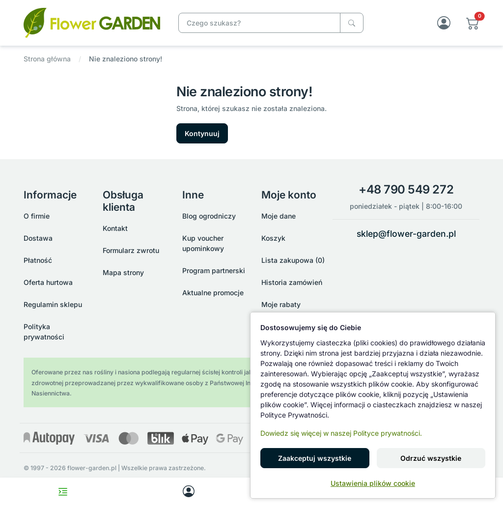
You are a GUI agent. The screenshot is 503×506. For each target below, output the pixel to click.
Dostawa (38, 238)
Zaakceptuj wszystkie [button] (314, 458)
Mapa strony (123, 272)
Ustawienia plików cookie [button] (373, 483)
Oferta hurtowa (48, 282)
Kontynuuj (202, 133)
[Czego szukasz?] (351, 23)
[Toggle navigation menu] (63, 492)
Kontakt (115, 228)
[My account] (189, 492)
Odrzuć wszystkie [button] (430, 458)
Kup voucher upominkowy (203, 243)
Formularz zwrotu (131, 250)
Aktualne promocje (213, 292)
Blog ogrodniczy (209, 216)
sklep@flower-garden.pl (406, 233)
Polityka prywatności (44, 331)
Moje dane (278, 216)
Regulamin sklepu (53, 304)
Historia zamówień (291, 282)
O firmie (37, 216)
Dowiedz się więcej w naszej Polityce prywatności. (341, 433)
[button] (472, 22)
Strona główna (47, 59)
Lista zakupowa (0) (293, 260)
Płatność (38, 260)
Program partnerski (213, 270)
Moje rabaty (281, 304)
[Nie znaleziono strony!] (92, 22)
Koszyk (273, 238)
